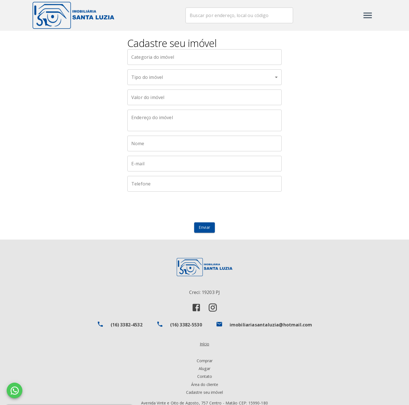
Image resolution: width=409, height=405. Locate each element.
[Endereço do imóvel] (204, 120)
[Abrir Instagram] (213, 307)
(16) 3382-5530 (186, 325)
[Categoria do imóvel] (204, 57)
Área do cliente (204, 384)
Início (204, 344)
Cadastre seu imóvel (204, 392)
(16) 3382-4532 (126, 325)
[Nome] (204, 143)
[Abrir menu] (368, 15)
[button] (204, 77)
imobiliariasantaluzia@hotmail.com (271, 325)
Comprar (205, 360)
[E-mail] (204, 163)
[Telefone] (204, 184)
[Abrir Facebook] (196, 307)
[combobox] (240, 15)
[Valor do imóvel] (204, 97)
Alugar (204, 368)
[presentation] (204, 207)
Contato (204, 376)
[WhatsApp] (14, 390)
